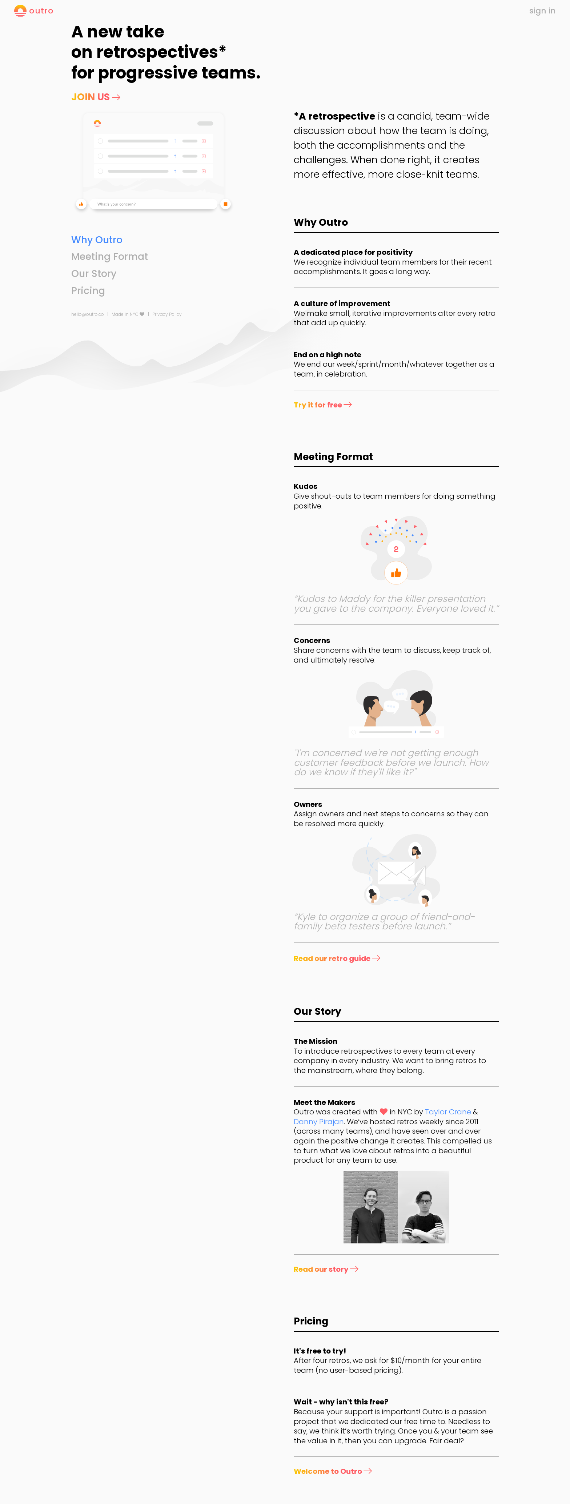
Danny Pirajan (319, 1122)
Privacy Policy (167, 314)
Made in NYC (128, 314)
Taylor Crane (448, 1112)
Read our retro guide (337, 958)
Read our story (326, 1269)
